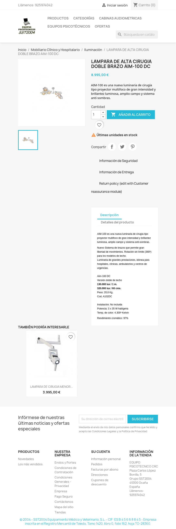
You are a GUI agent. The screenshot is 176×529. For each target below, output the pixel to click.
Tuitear (122, 147)
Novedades (26, 459)
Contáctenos (64, 502)
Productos (58, 18)
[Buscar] (137, 34)
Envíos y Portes (65, 462)
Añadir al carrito (131, 114)
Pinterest (132, 147)
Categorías (83, 18)
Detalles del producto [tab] (117, 222)
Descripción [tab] (109, 215)
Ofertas (102, 26)
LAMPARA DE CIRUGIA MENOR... (51, 387)
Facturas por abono (104, 469)
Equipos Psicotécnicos (69, 26)
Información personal (106, 459)
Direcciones (99, 475)
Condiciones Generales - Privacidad (63, 481)
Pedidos (97, 464)
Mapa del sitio (64, 507)
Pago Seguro (64, 496)
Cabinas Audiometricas (120, 18)
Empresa (61, 491)
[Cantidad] (96, 114)
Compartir (112, 147)
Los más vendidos (30, 464)
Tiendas (60, 512)
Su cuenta (100, 451)
